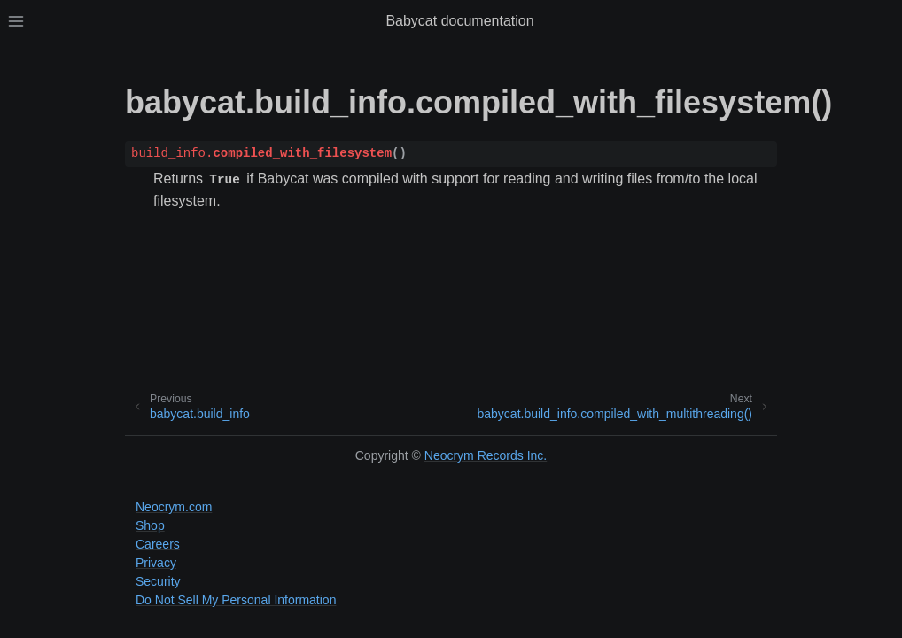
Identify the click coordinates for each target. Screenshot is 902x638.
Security (158, 581)
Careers (158, 544)
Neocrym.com (174, 507)
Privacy (156, 563)
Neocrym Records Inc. (485, 455)
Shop (150, 525)
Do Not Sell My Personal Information (236, 600)
